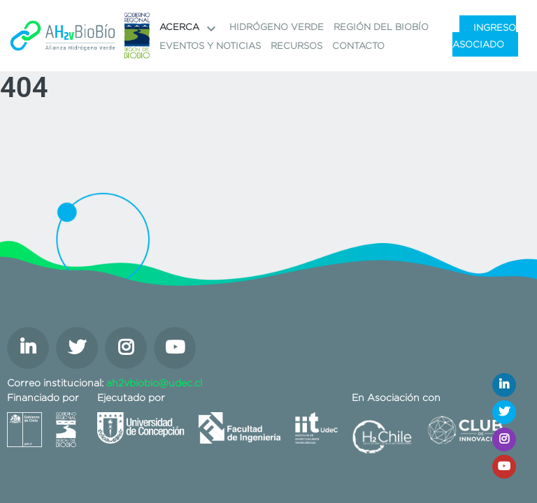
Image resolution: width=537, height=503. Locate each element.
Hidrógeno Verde (276, 27)
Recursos (296, 46)
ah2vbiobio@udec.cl (154, 382)
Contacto (358, 46)
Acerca (189, 28)
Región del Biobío (381, 27)
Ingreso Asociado (484, 36)
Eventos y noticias (210, 46)
